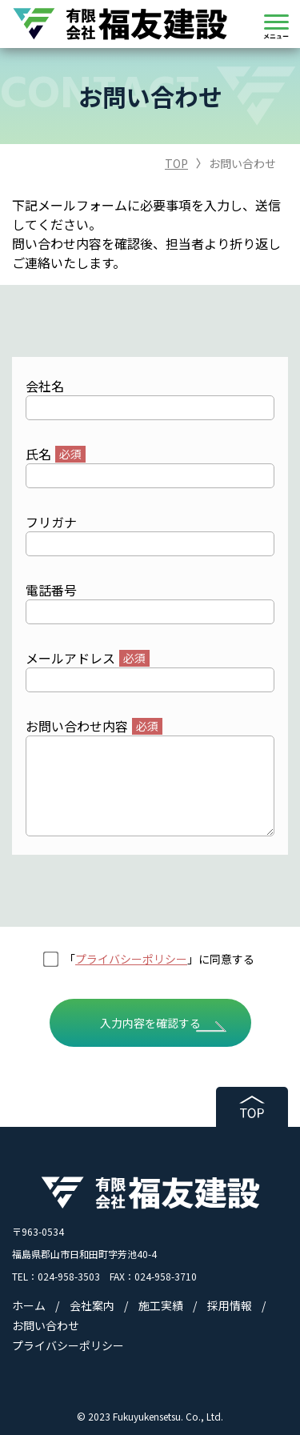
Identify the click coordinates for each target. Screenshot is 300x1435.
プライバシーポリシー (131, 959)
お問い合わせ (45, 1325)
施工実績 (160, 1305)
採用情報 (229, 1305)
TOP (176, 163)
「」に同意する (159, 959)
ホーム (29, 1305)
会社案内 (92, 1305)
